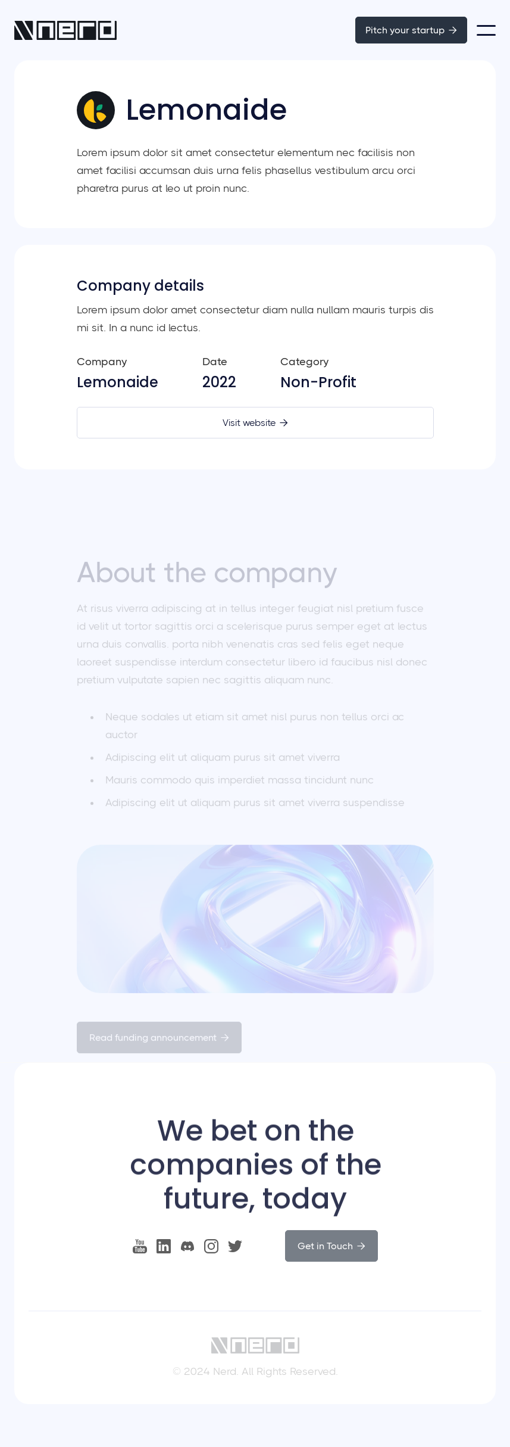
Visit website (255, 422)
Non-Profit (318, 382)
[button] (486, 30)
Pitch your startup (411, 30)
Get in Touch (331, 1247)
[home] (65, 29)
